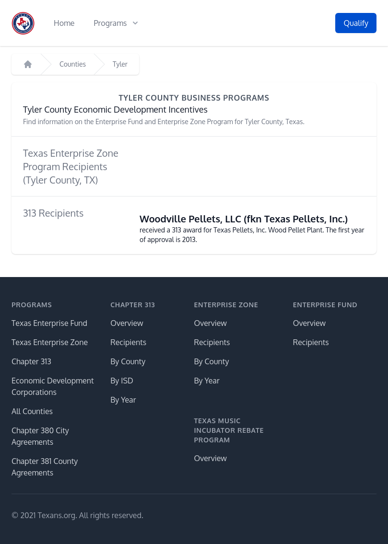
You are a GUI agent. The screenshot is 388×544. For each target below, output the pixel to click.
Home (64, 23)
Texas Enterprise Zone (50, 342)
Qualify (355, 23)
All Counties (32, 411)
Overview (126, 323)
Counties (72, 64)
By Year (123, 400)
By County (127, 361)
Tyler (120, 64)
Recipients (128, 342)
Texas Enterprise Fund (49, 323)
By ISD (121, 380)
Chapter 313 (31, 361)
